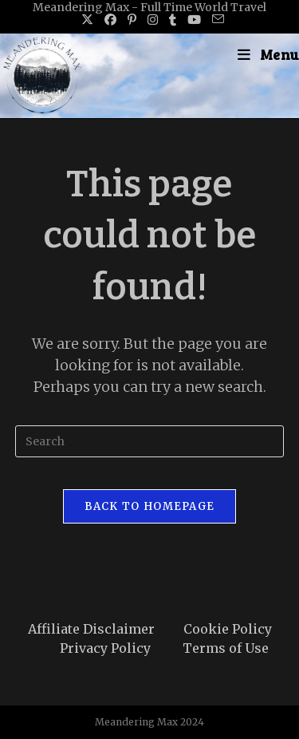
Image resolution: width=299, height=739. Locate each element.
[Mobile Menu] (268, 54)
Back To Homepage (150, 506)
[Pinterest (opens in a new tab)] (132, 20)
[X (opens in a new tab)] (87, 20)
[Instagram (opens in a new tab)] (152, 20)
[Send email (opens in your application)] (215, 20)
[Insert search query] (150, 441)
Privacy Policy (105, 648)
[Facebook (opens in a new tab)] (110, 20)
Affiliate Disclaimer (91, 629)
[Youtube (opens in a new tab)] (194, 20)
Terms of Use (226, 648)
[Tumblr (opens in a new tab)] (172, 20)
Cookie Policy (227, 629)
